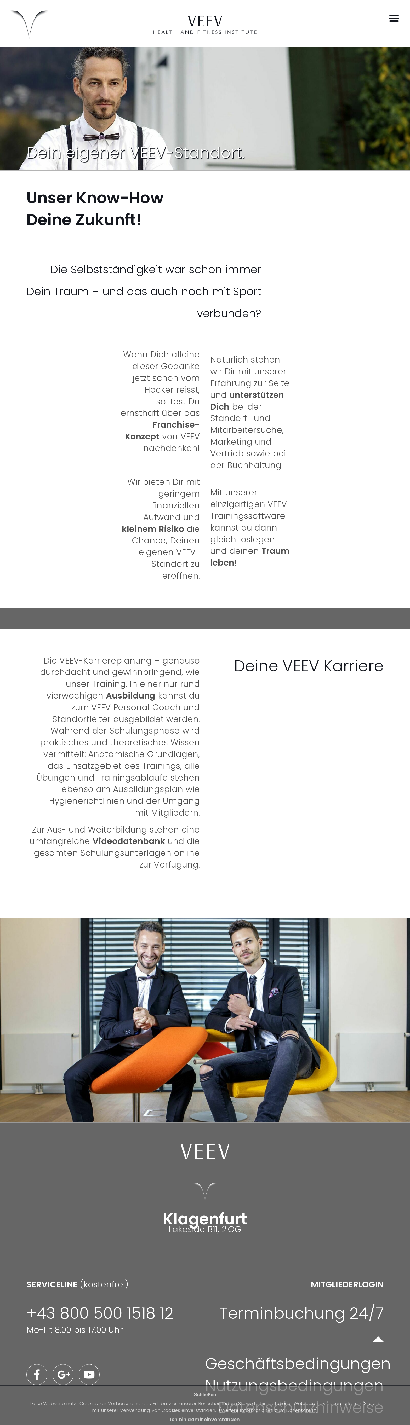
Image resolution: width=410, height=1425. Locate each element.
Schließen (205, 1394)
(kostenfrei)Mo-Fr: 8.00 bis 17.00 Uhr (100, 1307)
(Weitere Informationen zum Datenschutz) (268, 1410)
